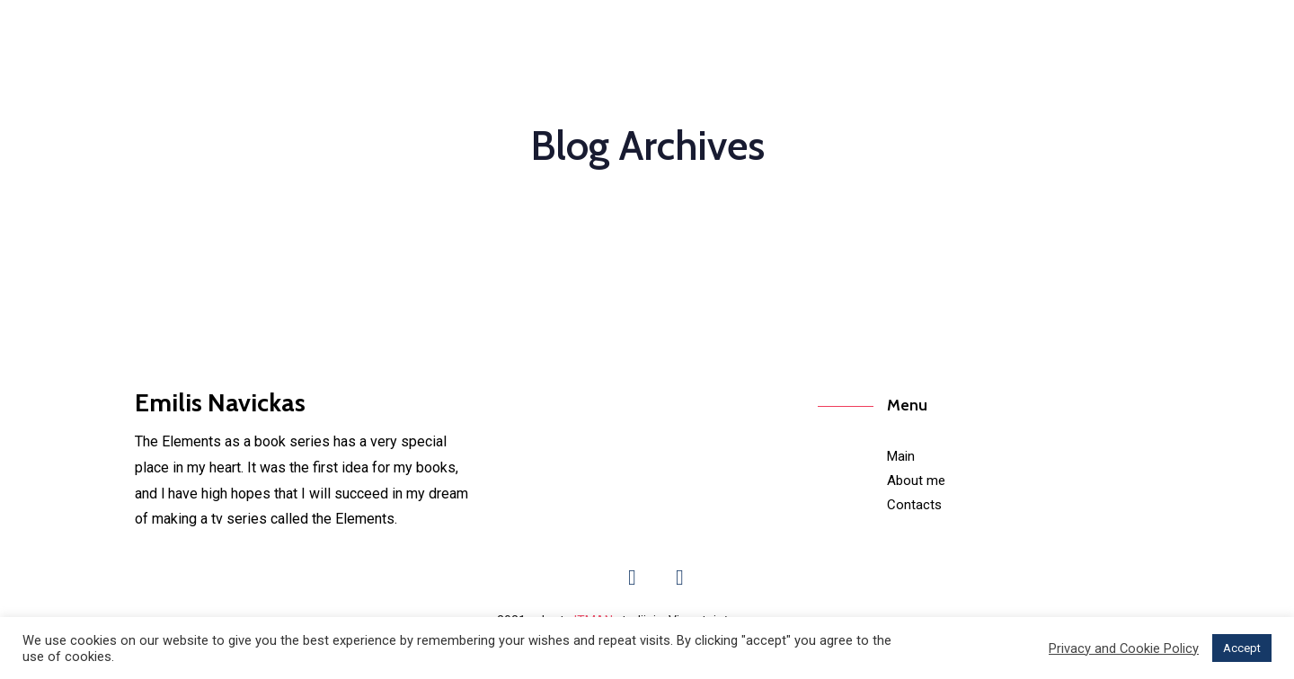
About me (916, 480)
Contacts (914, 505)
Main (901, 456)
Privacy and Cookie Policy (1124, 648)
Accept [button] (1242, 648)
